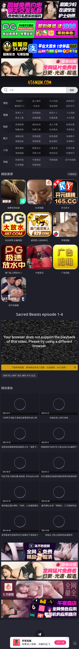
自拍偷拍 (36, 112)
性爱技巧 (70, 153)
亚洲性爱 (19, 124)
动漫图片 (70, 136)
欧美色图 (53, 136)
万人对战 (53, 100)
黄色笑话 (53, 153)
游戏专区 (70, 100)
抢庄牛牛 (70, 105)
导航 (5, 161)
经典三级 (36, 129)
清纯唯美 (36, 141)
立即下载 (60, 642)
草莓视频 (53, 159)
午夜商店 (36, 159)
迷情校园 (19, 153)
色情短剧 (36, 164)
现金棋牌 (53, 105)
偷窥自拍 (19, 136)
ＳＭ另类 (70, 117)
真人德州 (36, 100)
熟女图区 (53, 141)
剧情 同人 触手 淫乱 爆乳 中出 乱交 (19, 375)
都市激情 (19, 148)
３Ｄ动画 (70, 112)
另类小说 (36, 153)
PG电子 (19, 100)
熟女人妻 (19, 117)
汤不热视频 (70, 159)
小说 (5, 150)
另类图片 (70, 141)
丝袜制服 (36, 117)
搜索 (72, 90)
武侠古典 (70, 148)
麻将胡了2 (19, 105)
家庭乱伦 (36, 148)
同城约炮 (19, 159)
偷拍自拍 (36, 124)
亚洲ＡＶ (19, 112)
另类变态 (70, 129)
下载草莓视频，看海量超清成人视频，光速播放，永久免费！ (44, 367)
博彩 (5, 103)
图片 (5, 138)
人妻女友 (53, 148)
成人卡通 (53, 124)
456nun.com (39, 83)
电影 (5, 126)
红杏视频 (19, 164)
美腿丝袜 (19, 141)
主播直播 (53, 117)
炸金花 (36, 105)
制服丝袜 (19, 129)
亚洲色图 (36, 136)
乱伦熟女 (53, 129)
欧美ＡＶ (53, 112)
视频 (5, 114)
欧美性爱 (70, 124)
